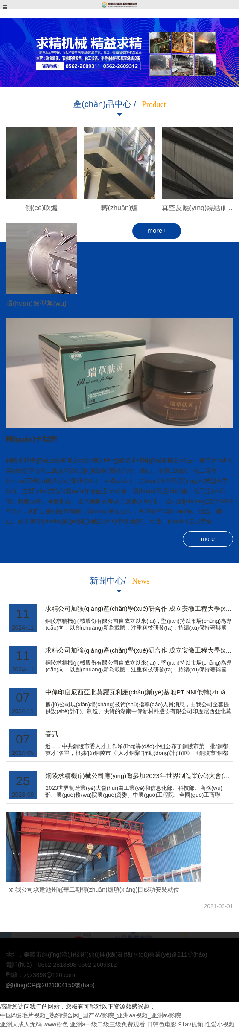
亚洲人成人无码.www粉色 (34, 1024)
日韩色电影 (162, 1024)
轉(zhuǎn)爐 (119, 207)
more (208, 538)
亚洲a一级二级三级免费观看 (107, 1024)
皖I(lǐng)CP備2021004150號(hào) (50, 985)
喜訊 (51, 734)
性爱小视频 (220, 1024)
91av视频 (190, 1024)
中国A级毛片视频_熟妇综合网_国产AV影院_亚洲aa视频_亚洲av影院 (90, 1015)
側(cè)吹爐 (41, 207)
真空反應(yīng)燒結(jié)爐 (200, 207)
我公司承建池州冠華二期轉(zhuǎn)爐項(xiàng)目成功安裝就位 (97, 889)
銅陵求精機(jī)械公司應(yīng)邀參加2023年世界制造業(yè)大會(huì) (139, 775)
